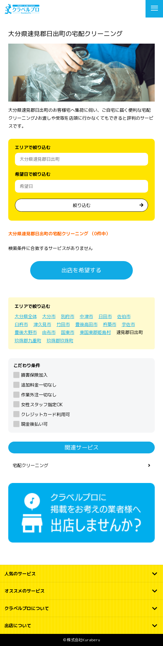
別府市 (67, 316)
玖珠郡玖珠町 (60, 340)
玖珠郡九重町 (28, 340)
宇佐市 (128, 324)
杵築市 (109, 324)
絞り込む (82, 205)
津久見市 (42, 324)
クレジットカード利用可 (45, 414)
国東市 (67, 332)
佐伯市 (124, 316)
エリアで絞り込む (33, 147)
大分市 (49, 316)
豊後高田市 (86, 324)
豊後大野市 (26, 332)
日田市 (105, 316)
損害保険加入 (34, 375)
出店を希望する (81, 270)
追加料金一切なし (39, 385)
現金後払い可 (34, 424)
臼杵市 (21, 324)
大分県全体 (26, 316)
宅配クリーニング (30, 465)
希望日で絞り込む (33, 174)
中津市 (86, 316)
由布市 (49, 332)
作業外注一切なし (39, 395)
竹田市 (63, 324)
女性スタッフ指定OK (42, 404)
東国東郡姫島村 (95, 332)
